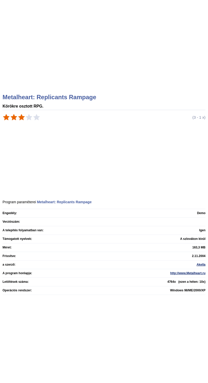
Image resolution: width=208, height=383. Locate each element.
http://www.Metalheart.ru (187, 273)
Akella (201, 264)
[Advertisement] (104, 53)
